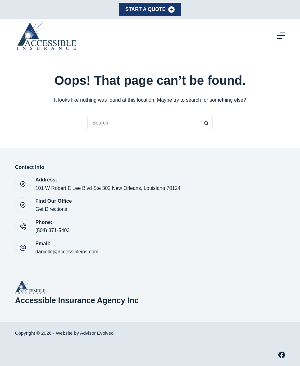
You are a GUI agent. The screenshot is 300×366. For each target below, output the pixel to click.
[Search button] (206, 123)
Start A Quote (149, 9)
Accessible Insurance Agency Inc (77, 300)
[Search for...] (143, 123)
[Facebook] (281, 355)
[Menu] (281, 36)
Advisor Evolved (97, 333)
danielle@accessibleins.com (66, 251)
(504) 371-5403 (52, 230)
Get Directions (51, 209)
